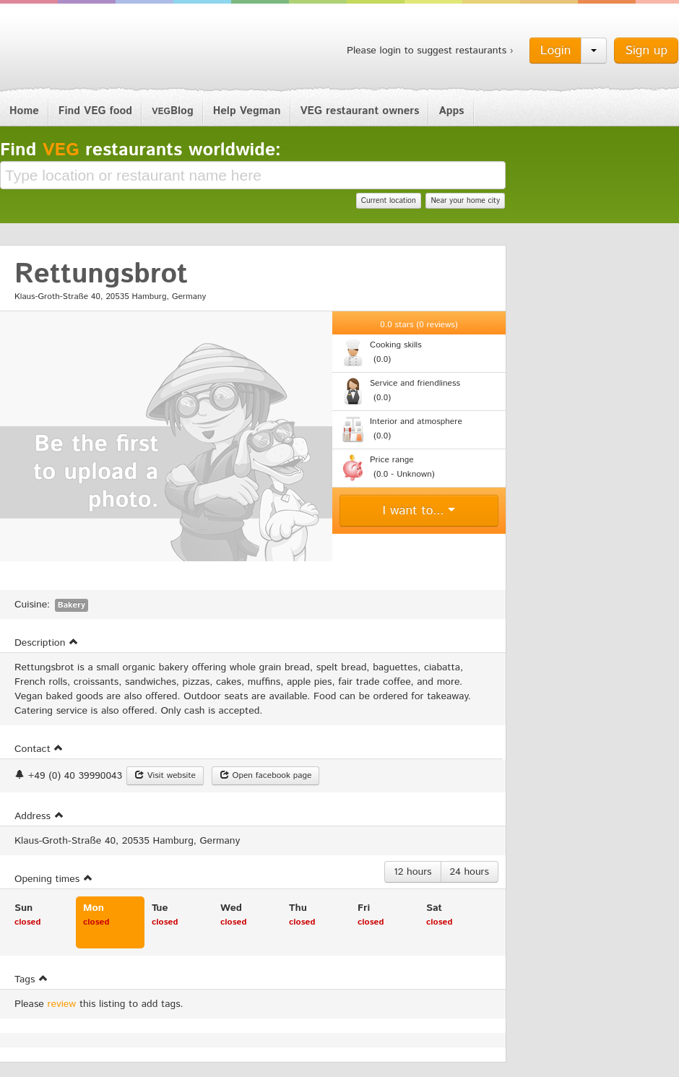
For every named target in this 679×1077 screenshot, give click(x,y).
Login (555, 50)
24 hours (469, 872)
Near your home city (465, 201)
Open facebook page (266, 775)
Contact (39, 749)
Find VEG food (95, 110)
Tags (31, 979)
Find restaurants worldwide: (140, 150)
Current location (388, 201)
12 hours (413, 872)
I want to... (419, 510)
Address (39, 816)
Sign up (646, 50)
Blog (173, 110)
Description (46, 643)
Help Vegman (247, 110)
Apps (451, 110)
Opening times (53, 879)
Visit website (165, 775)
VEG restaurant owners (360, 110)
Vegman (89, 49)
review (62, 1004)
